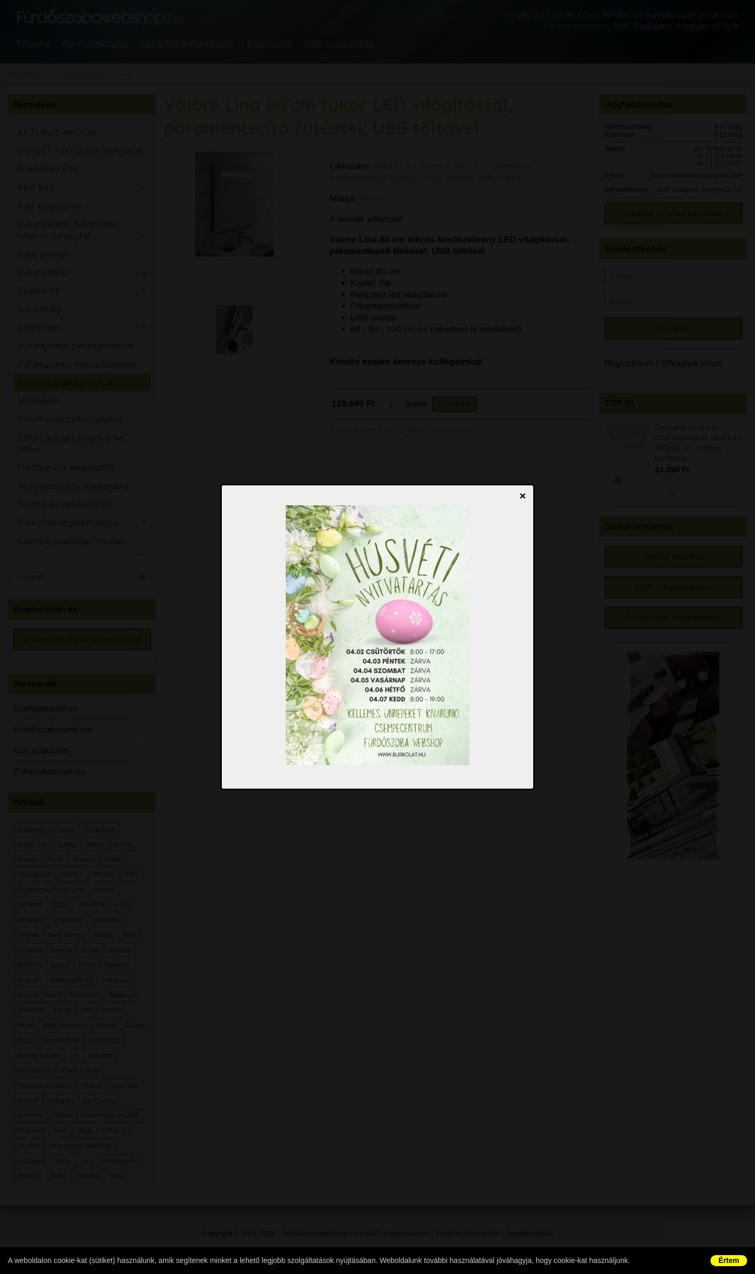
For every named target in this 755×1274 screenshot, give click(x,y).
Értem (728, 1260)
